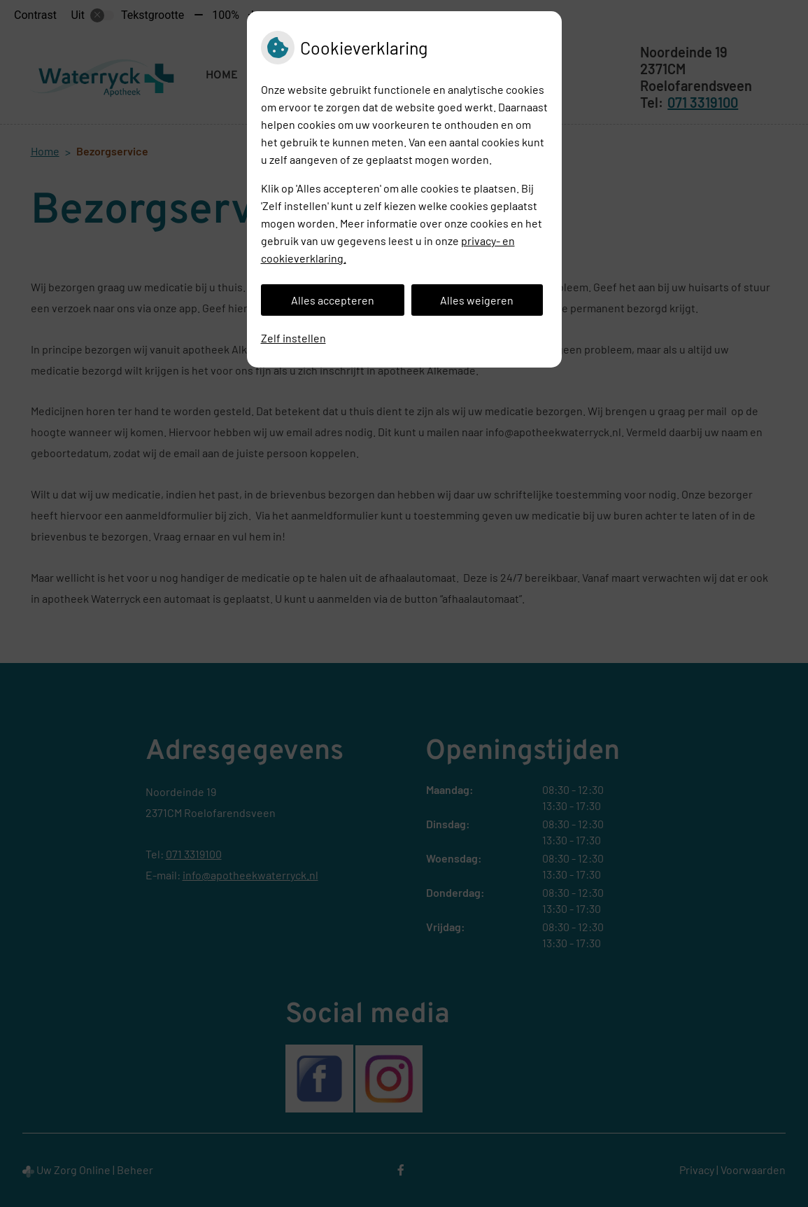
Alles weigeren (476, 300)
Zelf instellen (293, 337)
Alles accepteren (332, 300)
